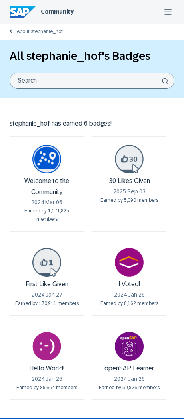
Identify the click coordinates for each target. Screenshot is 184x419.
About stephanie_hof (40, 31)
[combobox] (92, 81)
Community (57, 11)
